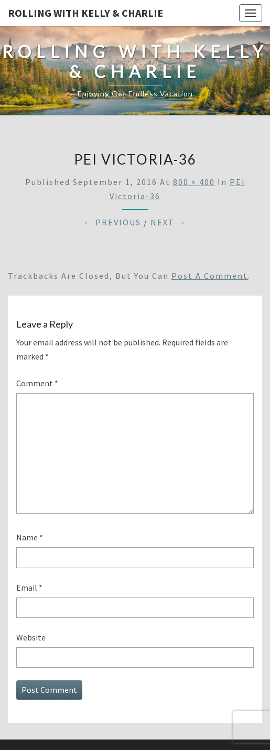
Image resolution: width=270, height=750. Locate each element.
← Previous (112, 222)
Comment (37, 383)
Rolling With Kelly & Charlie (85, 12)
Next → (168, 222)
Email (29, 587)
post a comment (209, 275)
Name (29, 537)
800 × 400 (194, 182)
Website (31, 637)
